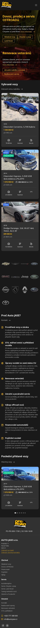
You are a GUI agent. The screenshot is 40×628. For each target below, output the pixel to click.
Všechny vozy (8, 462)
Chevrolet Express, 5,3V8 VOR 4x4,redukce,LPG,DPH (18, 177)
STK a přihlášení (6, 611)
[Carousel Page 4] (21, 512)
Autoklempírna (6, 583)
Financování (5, 569)
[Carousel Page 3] (19, 512)
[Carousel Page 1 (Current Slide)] (15, 512)
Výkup (3, 575)
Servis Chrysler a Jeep (8, 586)
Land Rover (8, 41)
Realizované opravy (11, 74)
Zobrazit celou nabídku (12, 89)
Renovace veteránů (8, 608)
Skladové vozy (9, 37)
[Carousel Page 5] (23, 512)
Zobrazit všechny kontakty (10, 552)
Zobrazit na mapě (7, 550)
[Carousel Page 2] (17, 512)
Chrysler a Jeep (25, 37)
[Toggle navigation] (36, 5)
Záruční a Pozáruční (8, 594)
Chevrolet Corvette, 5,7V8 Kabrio (19, 127)
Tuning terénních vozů (9, 591)
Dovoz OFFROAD (7, 567)
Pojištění (4, 572)
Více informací (28, 31)
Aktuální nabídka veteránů (14, 70)
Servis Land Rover (7, 589)
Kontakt (5, 320)
